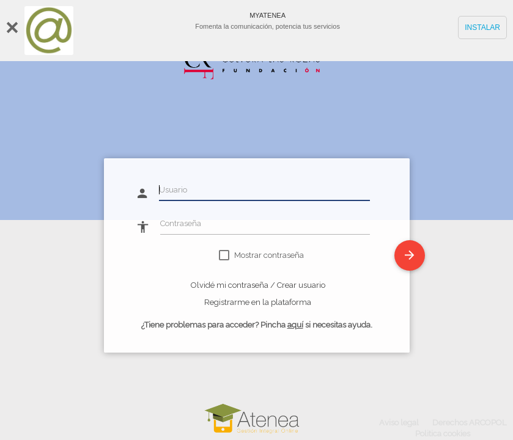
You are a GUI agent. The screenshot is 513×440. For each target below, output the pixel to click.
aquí (295, 324)
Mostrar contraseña (269, 255)
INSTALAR (482, 27)
